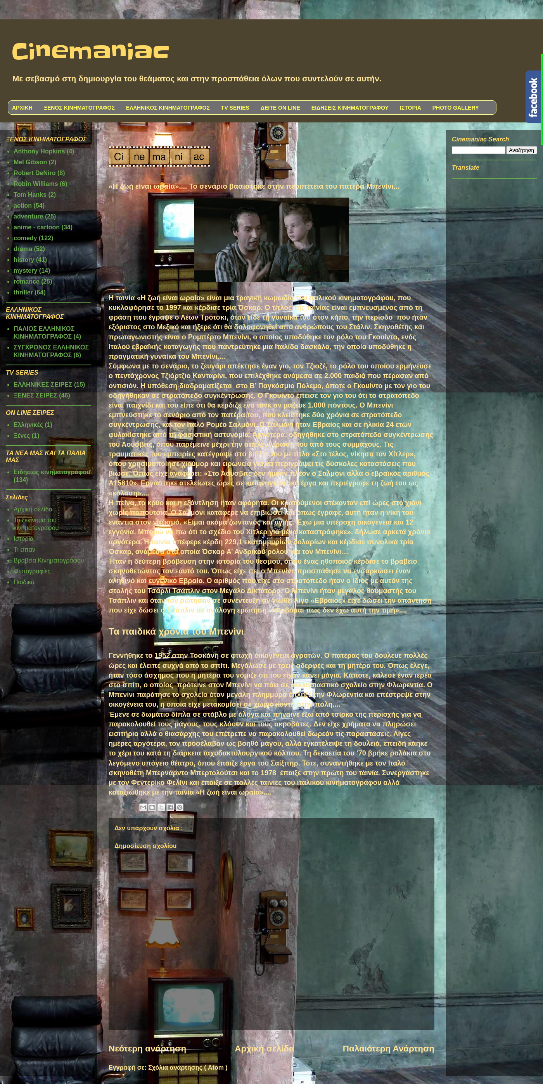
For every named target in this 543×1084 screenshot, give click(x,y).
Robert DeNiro (34, 173)
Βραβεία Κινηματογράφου (49, 560)
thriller (23, 292)
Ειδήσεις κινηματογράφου (52, 472)
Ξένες (22, 435)
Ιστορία (23, 538)
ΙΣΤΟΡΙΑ (410, 108)
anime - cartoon (37, 227)
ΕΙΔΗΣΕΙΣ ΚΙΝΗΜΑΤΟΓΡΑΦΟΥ (350, 108)
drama (23, 249)
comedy (25, 238)
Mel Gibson (30, 162)
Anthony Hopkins (39, 151)
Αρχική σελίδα (264, 1048)
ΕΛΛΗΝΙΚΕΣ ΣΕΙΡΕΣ (43, 384)
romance (27, 281)
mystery (25, 270)
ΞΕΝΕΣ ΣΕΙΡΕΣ (35, 395)
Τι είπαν (24, 549)
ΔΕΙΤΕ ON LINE (280, 108)
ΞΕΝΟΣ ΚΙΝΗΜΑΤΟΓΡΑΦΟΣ (79, 108)
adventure (28, 216)
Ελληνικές (28, 425)
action (23, 205)
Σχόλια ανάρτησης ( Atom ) (187, 1067)
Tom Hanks (30, 194)
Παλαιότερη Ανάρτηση (388, 1048)
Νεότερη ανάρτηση (147, 1048)
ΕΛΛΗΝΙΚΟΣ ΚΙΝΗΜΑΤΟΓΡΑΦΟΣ (168, 108)
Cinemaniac (90, 52)
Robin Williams (36, 184)
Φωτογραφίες (32, 571)
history (24, 259)
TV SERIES (235, 108)
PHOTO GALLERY (455, 108)
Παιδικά (24, 582)
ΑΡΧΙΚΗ (22, 108)
